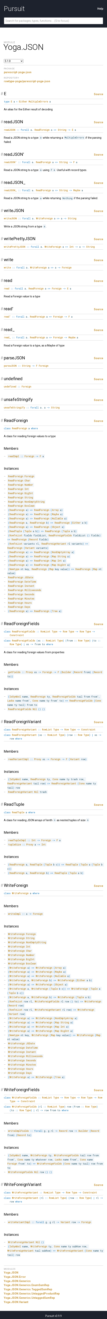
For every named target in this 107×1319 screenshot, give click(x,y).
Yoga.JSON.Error (15, 1276)
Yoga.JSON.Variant (16, 1302)
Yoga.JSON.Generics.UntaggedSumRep (29, 1297)
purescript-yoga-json (17, 72)
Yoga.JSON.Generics (17, 1281)
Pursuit (14, 9)
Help (100, 8)
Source (98, 94)
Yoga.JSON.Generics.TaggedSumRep (28, 1289)
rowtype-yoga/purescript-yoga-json (27, 81)
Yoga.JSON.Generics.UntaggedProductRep (32, 1293)
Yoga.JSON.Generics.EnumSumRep (26, 1285)
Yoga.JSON (11, 1272)
